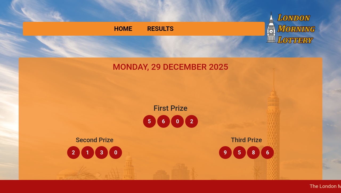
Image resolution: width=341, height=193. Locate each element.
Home (123, 28)
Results (160, 28)
